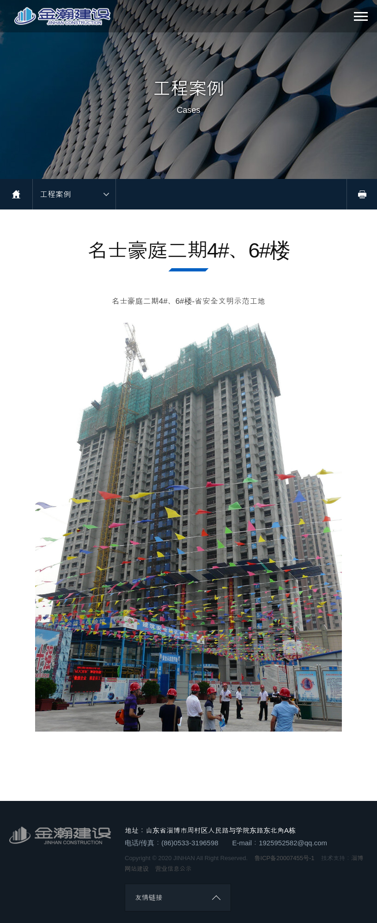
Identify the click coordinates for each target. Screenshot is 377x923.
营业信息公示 (173, 868)
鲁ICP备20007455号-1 (285, 857)
